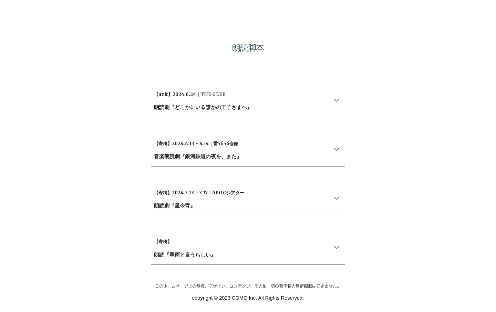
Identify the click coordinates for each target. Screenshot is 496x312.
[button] (336, 101)
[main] (248, 43)
